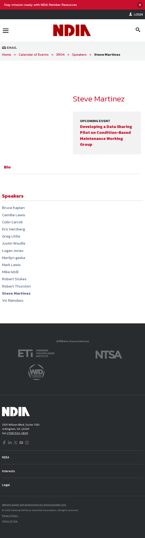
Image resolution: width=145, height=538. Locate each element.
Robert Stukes (14, 279)
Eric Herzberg (13, 229)
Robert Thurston (16, 286)
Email (9, 47)
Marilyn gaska (13, 258)
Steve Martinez (107, 54)
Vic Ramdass (12, 300)
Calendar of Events (34, 54)
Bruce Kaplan (13, 208)
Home (6, 54)
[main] (72, 192)
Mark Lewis (11, 265)
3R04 (60, 54)
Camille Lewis (13, 215)
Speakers (79, 54)
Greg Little (11, 236)
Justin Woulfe (13, 243)
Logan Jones (12, 251)
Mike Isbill (10, 272)
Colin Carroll (12, 222)
